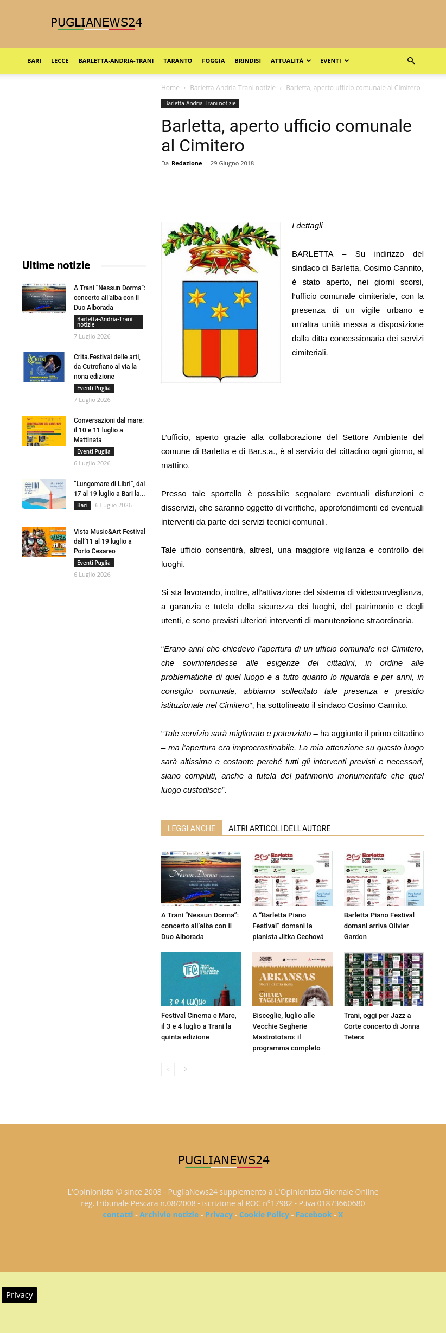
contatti (118, 1214)
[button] (411, 61)
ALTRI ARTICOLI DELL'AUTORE (279, 828)
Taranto (177, 60)
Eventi (334, 60)
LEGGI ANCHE (191, 828)
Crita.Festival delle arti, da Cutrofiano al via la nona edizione (107, 366)
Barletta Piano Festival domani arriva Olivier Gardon (379, 926)
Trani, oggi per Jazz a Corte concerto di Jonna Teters (382, 1026)
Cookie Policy (264, 1214)
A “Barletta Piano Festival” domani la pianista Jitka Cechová (287, 926)
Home (170, 87)
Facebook (314, 1214)
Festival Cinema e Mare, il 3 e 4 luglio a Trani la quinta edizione (199, 1026)
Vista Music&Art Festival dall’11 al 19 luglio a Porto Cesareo (109, 541)
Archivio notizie (169, 1214)
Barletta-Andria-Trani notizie (233, 87)
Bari (34, 60)
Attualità (291, 60)
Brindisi (247, 60)
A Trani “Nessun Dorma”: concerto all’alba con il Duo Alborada (200, 926)
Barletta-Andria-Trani (116, 60)
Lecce (60, 60)
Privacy (219, 1214)
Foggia (213, 60)
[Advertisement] (292, 402)
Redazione (186, 163)
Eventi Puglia (94, 388)
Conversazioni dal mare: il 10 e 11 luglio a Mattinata (109, 430)
